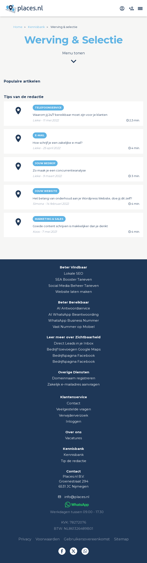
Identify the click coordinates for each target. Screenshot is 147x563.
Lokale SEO (73, 273)
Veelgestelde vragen (73, 409)
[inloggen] (122, 8)
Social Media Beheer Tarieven (73, 285)
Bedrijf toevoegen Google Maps (74, 349)
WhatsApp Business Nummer (73, 320)
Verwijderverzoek (73, 415)
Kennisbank (74, 455)
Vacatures (73, 438)
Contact (73, 403)
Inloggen (73, 421)
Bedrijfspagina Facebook (73, 355)
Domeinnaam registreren (73, 378)
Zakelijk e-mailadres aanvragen (73, 384)
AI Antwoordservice (73, 308)
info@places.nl (76, 497)
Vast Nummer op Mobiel (74, 327)
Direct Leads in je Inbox (73, 343)
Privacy (24, 539)
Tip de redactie (73, 461)
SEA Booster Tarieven (73, 279)
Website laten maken (73, 291)
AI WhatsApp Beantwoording (73, 314)
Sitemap (121, 539)
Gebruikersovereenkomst (87, 539)
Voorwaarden (48, 539)
